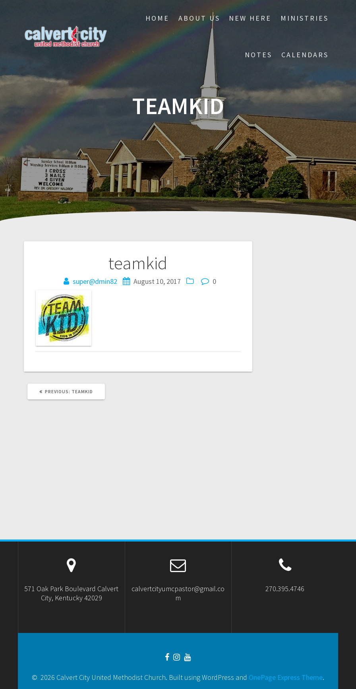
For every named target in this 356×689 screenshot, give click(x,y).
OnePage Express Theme (286, 677)
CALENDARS (305, 54)
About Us (199, 18)
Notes (258, 54)
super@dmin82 (95, 281)
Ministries (305, 18)
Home (157, 18)
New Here (250, 18)
